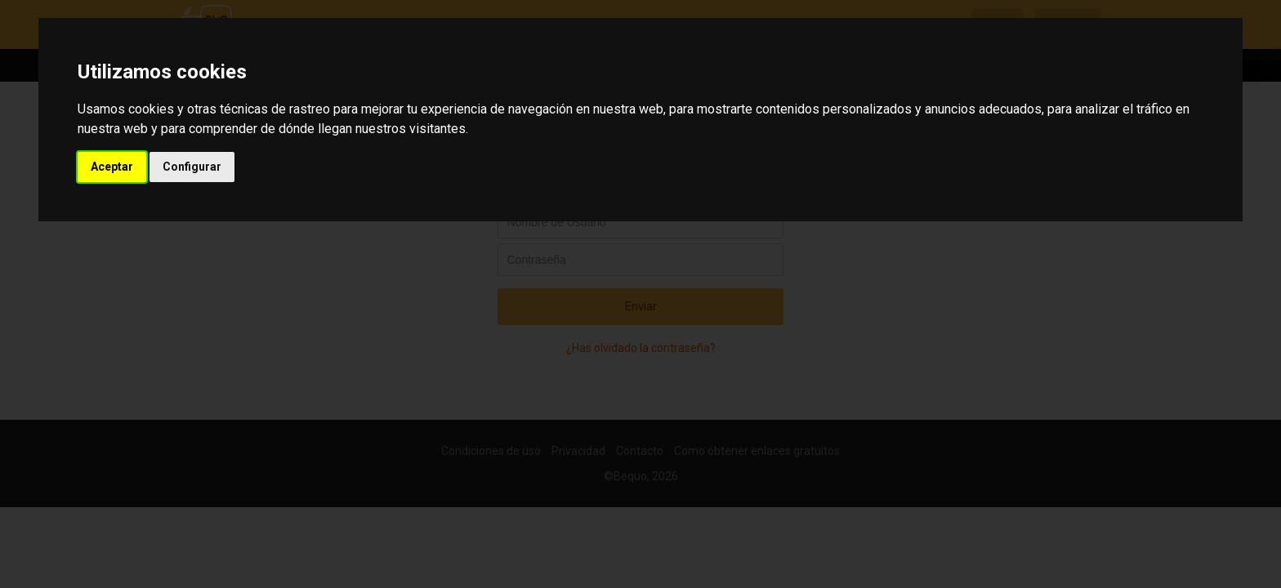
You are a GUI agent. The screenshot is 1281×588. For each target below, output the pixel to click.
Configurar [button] (192, 166)
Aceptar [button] (112, 166)
